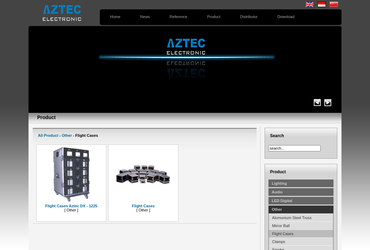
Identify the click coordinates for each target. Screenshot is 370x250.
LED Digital (282, 201)
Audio (277, 192)
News (145, 17)
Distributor (249, 17)
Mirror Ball (281, 226)
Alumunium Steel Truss (292, 218)
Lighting (279, 183)
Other (67, 135)
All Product (48, 135)
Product (213, 17)
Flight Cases (282, 234)
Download (286, 17)
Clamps (278, 242)
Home (115, 17)
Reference (178, 17)
